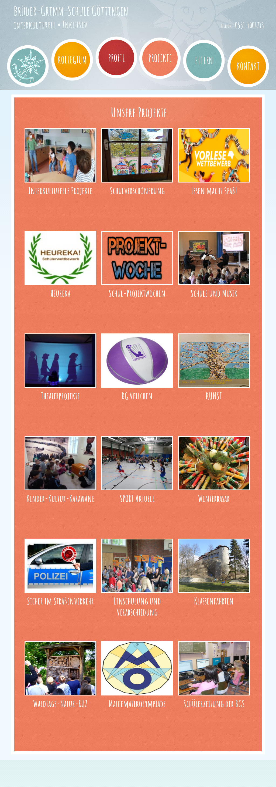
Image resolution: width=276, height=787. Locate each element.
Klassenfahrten (214, 601)
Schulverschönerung (137, 190)
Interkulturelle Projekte (60, 190)
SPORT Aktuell (137, 498)
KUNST (214, 395)
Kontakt (248, 66)
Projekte (160, 58)
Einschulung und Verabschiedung (137, 606)
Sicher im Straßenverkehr (60, 601)
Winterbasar (214, 498)
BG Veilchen (137, 395)
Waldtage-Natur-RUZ (60, 703)
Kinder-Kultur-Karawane (60, 498)
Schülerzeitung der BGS (214, 703)
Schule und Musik (214, 293)
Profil (116, 58)
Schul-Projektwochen (137, 293)
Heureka (60, 293)
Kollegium (72, 59)
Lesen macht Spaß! (214, 190)
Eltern (204, 60)
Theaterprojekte (60, 395)
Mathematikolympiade (137, 703)
